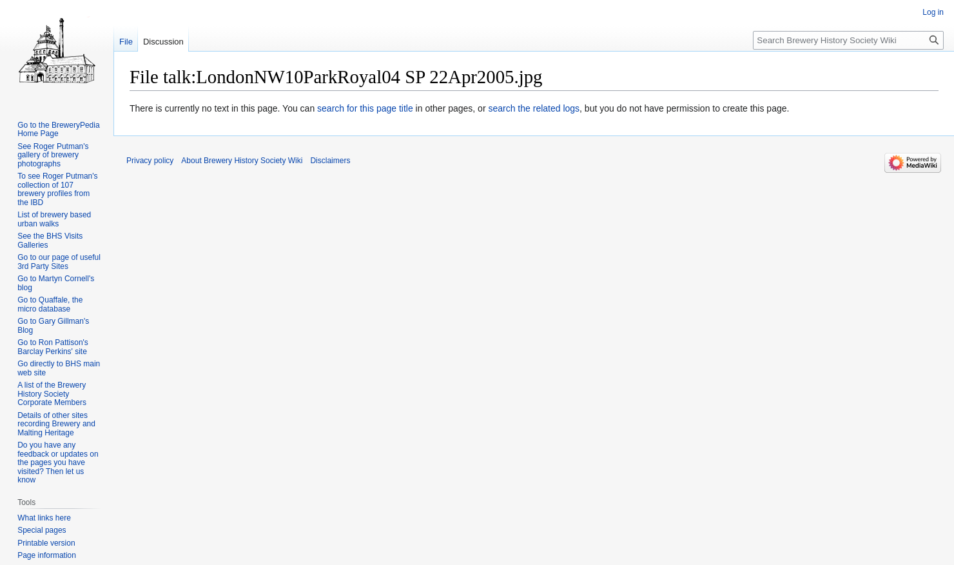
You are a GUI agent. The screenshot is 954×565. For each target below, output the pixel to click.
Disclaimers (330, 160)
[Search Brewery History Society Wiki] (848, 40)
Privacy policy (149, 160)
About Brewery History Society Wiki (241, 160)
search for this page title (365, 108)
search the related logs (533, 108)
